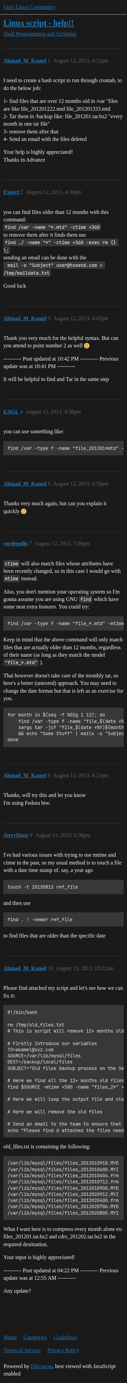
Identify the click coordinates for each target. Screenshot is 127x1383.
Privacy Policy (63, 1350)
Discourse (41, 1366)
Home (10, 1337)
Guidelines (65, 1337)
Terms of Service (22, 1350)
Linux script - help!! (38, 23)
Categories (35, 1337)
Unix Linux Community (29, 7)
